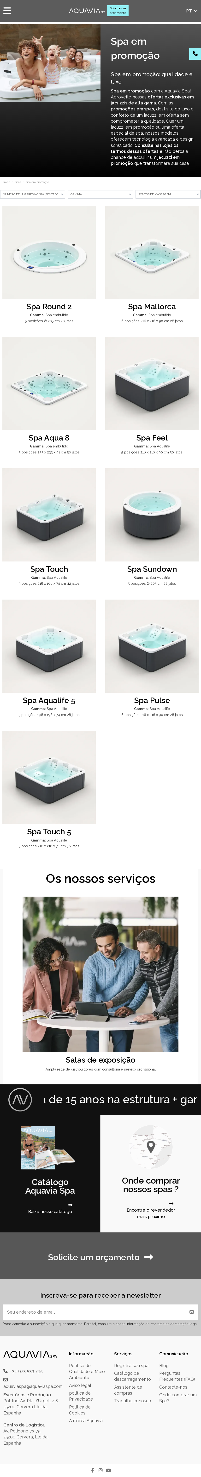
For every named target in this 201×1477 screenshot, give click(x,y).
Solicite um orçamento (118, 10)
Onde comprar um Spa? (178, 1397)
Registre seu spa (131, 1365)
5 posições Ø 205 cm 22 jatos (152, 583)
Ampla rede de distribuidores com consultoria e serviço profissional (101, 1069)
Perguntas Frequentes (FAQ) (177, 1376)
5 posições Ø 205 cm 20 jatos (49, 321)
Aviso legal (80, 1385)
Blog (164, 1365)
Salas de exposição (100, 1059)
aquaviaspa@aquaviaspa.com (33, 1386)
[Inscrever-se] (191, 1312)
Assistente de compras (128, 1390)
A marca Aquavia (86, 1420)
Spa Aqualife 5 (49, 700)
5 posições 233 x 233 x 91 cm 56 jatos (49, 452)
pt (192, 10)
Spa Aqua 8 (49, 437)
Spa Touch (49, 569)
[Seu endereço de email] (94, 1312)
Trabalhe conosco (132, 1400)
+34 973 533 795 (26, 1371)
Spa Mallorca (152, 306)
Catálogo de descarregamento (132, 1376)
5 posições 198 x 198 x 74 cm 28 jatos (49, 715)
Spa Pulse (152, 700)
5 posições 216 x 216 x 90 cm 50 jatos (152, 452)
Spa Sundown (152, 569)
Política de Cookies (80, 1409)
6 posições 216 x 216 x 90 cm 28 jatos (152, 321)
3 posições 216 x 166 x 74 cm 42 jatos (49, 583)
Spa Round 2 (49, 306)
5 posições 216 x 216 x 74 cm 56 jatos (49, 846)
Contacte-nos (173, 1387)
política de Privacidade (81, 1396)
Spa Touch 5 (49, 831)
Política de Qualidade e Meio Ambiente (87, 1371)
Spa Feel (152, 437)
